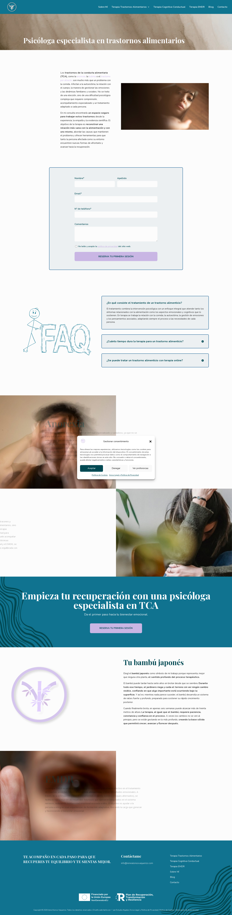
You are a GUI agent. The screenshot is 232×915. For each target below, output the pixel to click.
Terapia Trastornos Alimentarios (129, 7)
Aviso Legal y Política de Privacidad (124, 475)
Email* (78, 193)
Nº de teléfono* (83, 208)
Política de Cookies (100, 475)
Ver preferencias (140, 468)
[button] (150, 441)
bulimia (87, 76)
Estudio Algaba (122, 910)
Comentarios (81, 224)
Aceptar (92, 468)
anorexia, (76, 76)
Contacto (222, 7)
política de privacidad (108, 246)
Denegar (116, 468)
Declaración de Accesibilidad (187, 910)
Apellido (122, 178)
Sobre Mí (103, 7)
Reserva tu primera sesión (116, 628)
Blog (211, 7)
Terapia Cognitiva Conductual (169, 7)
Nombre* (79, 178)
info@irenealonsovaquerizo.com (137, 863)
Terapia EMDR (197, 7)
